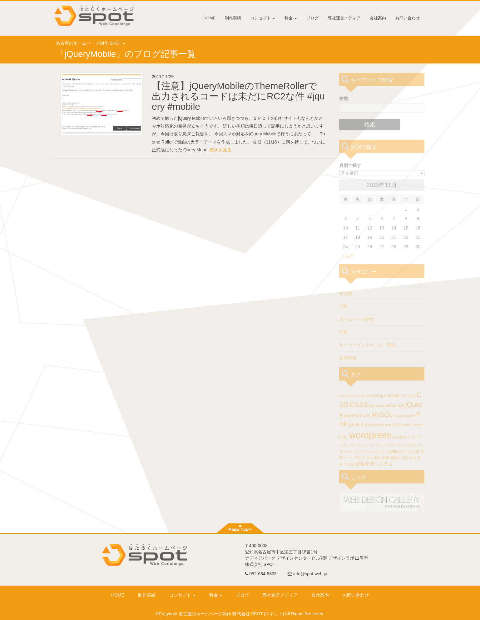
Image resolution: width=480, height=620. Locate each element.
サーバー (346, 451)
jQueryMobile (354, 415)
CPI (404, 396)
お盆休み (399, 437)
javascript (394, 405)
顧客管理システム (374, 463)
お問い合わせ (407, 18)
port (388, 425)
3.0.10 (344, 396)
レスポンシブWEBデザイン (390, 451)
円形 (415, 451)
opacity (409, 415)
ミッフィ (361, 451)
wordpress (370, 435)
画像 (385, 458)
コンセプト (262, 18)
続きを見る (220, 149)
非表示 (349, 464)
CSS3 (358, 405)
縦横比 (395, 458)
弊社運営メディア (344, 18)
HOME (209, 18)
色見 (404, 458)
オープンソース (363, 445)
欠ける (367, 458)
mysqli (398, 415)
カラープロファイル (391, 445)
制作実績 (233, 18)
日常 (343, 306)
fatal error (376, 406)
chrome (392, 395)
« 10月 (347, 256)
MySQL (381, 414)
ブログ (312, 18)
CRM (411, 396)
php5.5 (356, 424)
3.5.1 (362, 396)
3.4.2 (353, 396)
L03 (367, 415)
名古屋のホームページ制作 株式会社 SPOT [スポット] (231, 613)
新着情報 (348, 357)
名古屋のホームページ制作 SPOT (88, 43)
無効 (377, 458)
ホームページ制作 (356, 319)
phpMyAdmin (374, 425)
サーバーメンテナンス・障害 (367, 344)
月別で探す (350, 165)
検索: (344, 98)
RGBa (396, 425)
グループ (415, 445)
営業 (343, 332)
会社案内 (378, 18)
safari (407, 425)
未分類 (345, 293)
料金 (291, 18)
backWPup (375, 396)
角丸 (412, 458)
